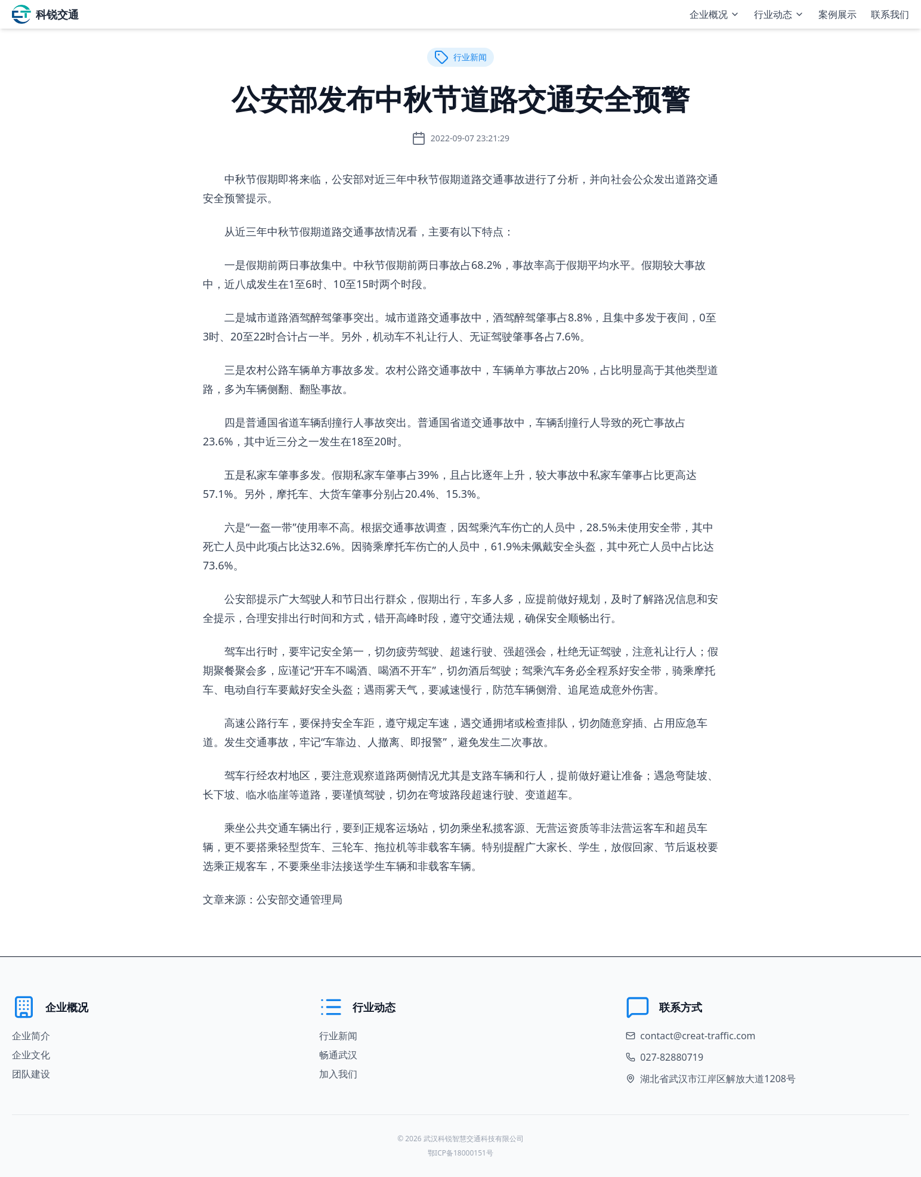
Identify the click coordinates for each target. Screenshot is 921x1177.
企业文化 (31, 1054)
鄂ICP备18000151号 (460, 1153)
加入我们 (338, 1073)
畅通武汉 (338, 1054)
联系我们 (890, 14)
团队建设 (31, 1073)
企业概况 (715, 14)
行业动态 (779, 14)
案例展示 (837, 14)
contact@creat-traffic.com (697, 1035)
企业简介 (31, 1035)
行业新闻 (338, 1035)
